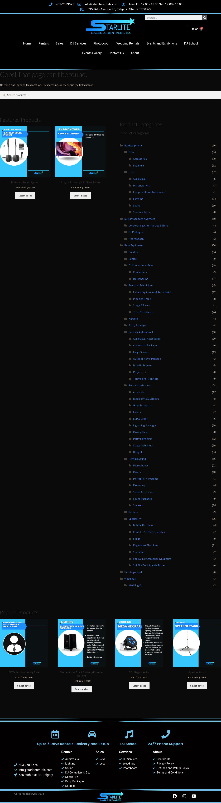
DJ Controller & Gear (141, 265)
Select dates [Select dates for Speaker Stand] (197, 685)
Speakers (138, 505)
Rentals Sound (137, 458)
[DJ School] (129, 734)
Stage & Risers (141, 305)
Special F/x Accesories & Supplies (152, 558)
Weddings (130, 578)
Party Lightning (142, 438)
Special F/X (135, 518)
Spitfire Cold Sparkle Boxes (149, 565)
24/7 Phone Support (165, 743)
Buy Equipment (133, 145)
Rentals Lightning (139, 385)
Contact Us (116, 53)
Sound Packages (142, 498)
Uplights (138, 452)
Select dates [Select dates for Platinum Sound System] (25, 195)
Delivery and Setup (92, 743)
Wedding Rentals (128, 43)
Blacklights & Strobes (146, 398)
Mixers (137, 472)
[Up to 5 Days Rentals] (55, 734)
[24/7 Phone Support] (165, 734)
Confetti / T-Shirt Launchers (149, 532)
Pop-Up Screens (142, 365)
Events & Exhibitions (141, 285)
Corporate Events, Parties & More (148, 225)
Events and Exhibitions (161, 43)
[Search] (204, 17)
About (135, 53)
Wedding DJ (135, 585)
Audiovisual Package (145, 345)
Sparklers (138, 552)
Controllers (140, 272)
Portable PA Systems (145, 478)
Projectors (139, 372)
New (131, 152)
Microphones (140, 465)
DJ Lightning (140, 278)
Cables (133, 258)
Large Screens (141, 352)
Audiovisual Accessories (147, 338)
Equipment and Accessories (149, 192)
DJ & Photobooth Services (139, 218)
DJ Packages (136, 232)
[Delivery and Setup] (92, 734)
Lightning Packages (144, 425)
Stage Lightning (142, 445)
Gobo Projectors (143, 405)
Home (27, 43)
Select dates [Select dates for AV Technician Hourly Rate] (24, 685)
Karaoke (133, 318)
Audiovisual (139, 178)
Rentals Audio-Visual (141, 332)
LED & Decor (140, 418)
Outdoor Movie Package (147, 358)
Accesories (139, 392)
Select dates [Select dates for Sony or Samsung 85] (80, 195)
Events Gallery (92, 53)
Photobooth (101, 43)
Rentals (44, 43)
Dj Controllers (141, 185)
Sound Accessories (144, 492)
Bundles (133, 252)
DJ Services (78, 43)
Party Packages (138, 325)
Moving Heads (141, 432)
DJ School (191, 43)
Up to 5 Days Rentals (55, 743)
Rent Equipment (134, 245)
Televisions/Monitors (145, 378)
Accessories (140, 158)
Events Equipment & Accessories (152, 292)
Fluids (136, 538)
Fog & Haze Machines (145, 545)
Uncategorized (133, 572)
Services (133, 512)
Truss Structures (142, 312)
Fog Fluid (138, 165)
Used (131, 172)
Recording (139, 485)
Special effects (141, 212)
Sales (59, 43)
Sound (136, 205)
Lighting (138, 198)
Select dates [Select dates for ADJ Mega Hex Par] (139, 685)
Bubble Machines (143, 525)
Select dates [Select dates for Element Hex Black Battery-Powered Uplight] (81, 689)
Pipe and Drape (142, 298)
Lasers (137, 412)
